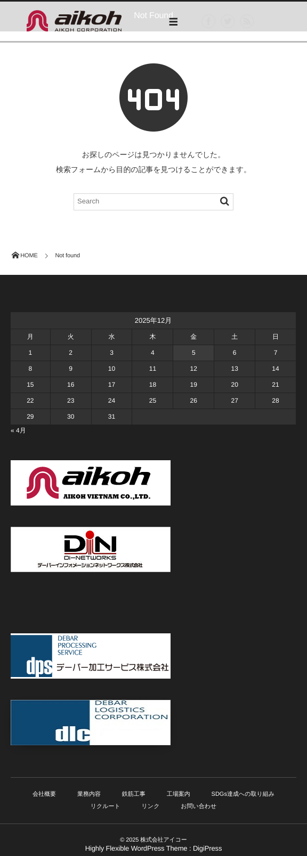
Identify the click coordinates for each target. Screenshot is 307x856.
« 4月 (18, 430)
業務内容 (89, 794)
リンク (151, 806)
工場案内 (178, 794)
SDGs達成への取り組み (243, 794)
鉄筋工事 (134, 794)
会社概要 (44, 794)
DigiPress (207, 848)
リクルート (105, 806)
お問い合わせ (198, 806)
